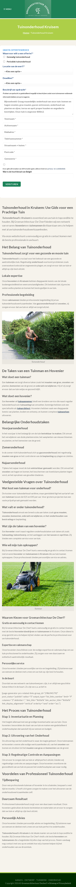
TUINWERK (41, 880)
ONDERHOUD (54, 880)
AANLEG (19, 880)
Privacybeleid (65, 883)
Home (26, 32)
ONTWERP (29, 880)
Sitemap (53, 883)
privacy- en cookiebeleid (56, 169)
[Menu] (8, 9)
